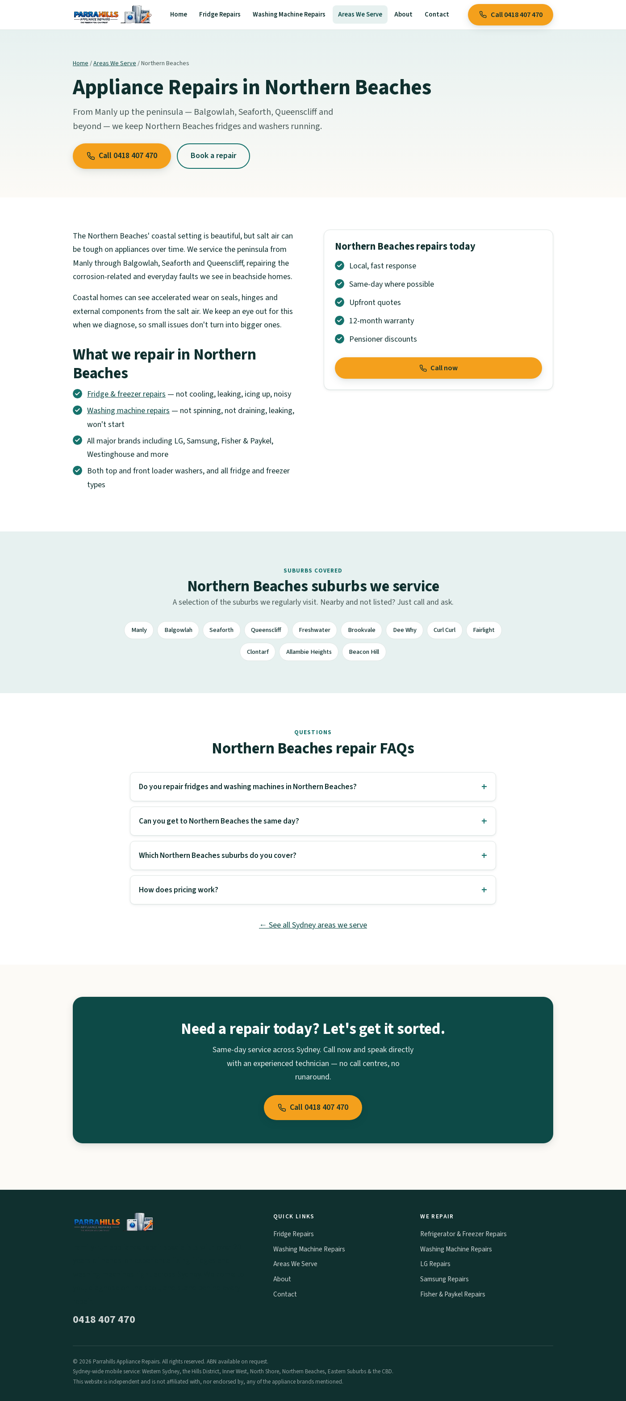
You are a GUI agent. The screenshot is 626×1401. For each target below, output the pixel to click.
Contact (437, 14)
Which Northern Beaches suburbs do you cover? (217, 855)
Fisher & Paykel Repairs (452, 1294)
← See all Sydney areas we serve (313, 925)
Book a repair (213, 155)
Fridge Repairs (220, 14)
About (403, 14)
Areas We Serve (360, 14)
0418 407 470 (104, 1319)
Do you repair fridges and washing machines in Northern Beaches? (248, 786)
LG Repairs (435, 1264)
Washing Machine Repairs (289, 14)
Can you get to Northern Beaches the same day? (219, 821)
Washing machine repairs (128, 410)
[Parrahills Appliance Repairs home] (112, 14)
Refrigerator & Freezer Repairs (463, 1234)
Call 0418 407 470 (511, 14)
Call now (438, 368)
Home (178, 14)
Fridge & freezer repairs (126, 394)
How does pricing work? (178, 889)
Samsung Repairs (444, 1279)
